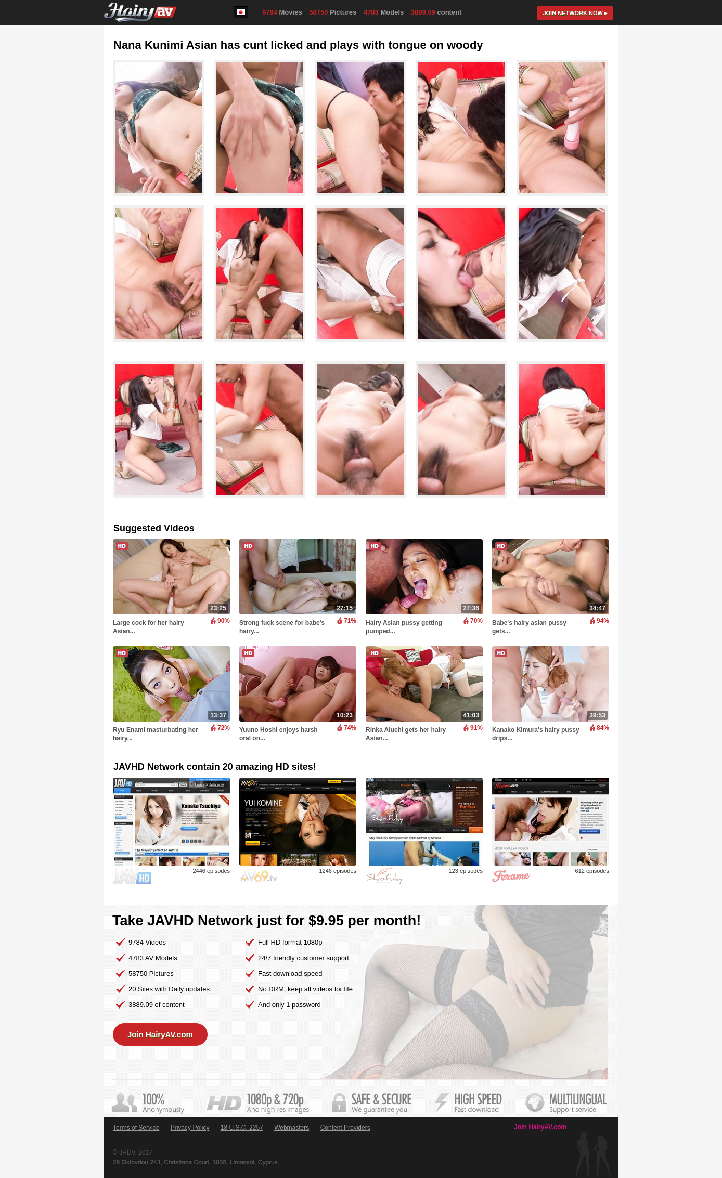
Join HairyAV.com (160, 1034)
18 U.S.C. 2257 (242, 1127)
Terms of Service (136, 1127)
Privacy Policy (190, 1127)
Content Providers (345, 1127)
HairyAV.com (140, 13)
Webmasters (291, 1127)
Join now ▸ (575, 13)
